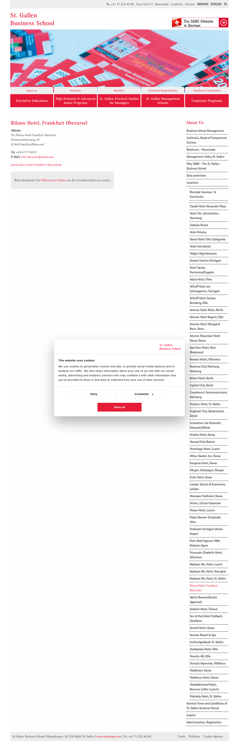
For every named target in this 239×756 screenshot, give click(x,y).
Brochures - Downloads (201, 149)
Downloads (162, 4)
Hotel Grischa (198, 232)
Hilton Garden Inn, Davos (205, 456)
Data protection (196, 175)
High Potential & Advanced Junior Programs (75, 101)
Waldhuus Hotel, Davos (204, 677)
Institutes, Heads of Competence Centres (207, 140)
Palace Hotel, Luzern (202, 510)
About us (32, 90)
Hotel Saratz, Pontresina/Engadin (202, 270)
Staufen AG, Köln (200, 656)
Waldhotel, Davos (200, 670)
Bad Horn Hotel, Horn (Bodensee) (203, 350)
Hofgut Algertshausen (203, 253)
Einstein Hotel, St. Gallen (205, 404)
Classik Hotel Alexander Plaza (208, 206)
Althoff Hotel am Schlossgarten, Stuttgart (205, 289)
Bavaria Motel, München (205, 359)
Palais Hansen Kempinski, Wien (205, 519)
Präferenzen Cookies (53, 180)
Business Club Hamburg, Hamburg (204, 369)
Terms (181, 736)
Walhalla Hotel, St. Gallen (205, 696)
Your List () (144, 4)
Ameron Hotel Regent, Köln (207, 317)
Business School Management (205, 131)
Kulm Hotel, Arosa (201, 477)
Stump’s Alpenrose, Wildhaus (207, 663)
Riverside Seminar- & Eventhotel (203, 194)
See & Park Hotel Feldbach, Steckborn (206, 618)
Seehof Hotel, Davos (202, 628)
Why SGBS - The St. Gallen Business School (203, 166)
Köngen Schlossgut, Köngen (207, 470)
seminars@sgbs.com (109, 736)
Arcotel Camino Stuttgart (205, 260)
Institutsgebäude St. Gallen (207, 642)
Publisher (194, 736)
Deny (93, 394)
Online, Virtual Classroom (205, 503)
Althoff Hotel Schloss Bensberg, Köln (202, 300)
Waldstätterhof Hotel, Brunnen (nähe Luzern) (204, 687)
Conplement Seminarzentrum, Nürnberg (208, 394)
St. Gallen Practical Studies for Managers (119, 101)
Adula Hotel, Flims (201, 279)
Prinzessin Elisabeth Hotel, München (206, 555)
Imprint (191, 715)
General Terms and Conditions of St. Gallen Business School (207, 706)
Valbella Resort (199, 225)
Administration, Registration (204, 722)
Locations (177, 4)
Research (119, 90)
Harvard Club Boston (202, 442)
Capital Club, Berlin (201, 385)
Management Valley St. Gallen (205, 157)
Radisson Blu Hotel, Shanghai (208, 571)
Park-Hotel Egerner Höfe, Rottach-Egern (205, 543)
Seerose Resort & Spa (203, 635)
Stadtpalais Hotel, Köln (204, 649)
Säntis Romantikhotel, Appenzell (203, 599)
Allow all (119, 407)
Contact (190, 4)
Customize (144, 394)
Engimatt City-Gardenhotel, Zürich (207, 413)
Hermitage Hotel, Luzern (205, 449)
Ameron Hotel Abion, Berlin (206, 310)
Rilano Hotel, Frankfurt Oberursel (204, 588)
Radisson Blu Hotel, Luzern (206, 564)
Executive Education (32, 101)
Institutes (75, 90)
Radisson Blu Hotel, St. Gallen (208, 578)
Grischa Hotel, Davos (202, 435)
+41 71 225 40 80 (122, 4)
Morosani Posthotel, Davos (206, 496)
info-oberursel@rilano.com (37, 157)
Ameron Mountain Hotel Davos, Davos (205, 338)
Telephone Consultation (207, 90)
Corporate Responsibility (162, 90)
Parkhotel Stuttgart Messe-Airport (207, 531)
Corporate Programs (207, 101)
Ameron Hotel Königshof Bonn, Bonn (205, 326)
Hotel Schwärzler (200, 246)
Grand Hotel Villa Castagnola (207, 239)
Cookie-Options (213, 736)
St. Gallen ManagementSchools (163, 101)
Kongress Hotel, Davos (203, 463)
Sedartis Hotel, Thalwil (203, 609)
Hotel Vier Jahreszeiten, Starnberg (204, 215)
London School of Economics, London (207, 486)
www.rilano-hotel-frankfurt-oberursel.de (36, 165)
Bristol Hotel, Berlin (202, 378)
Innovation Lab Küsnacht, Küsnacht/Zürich (205, 425)
